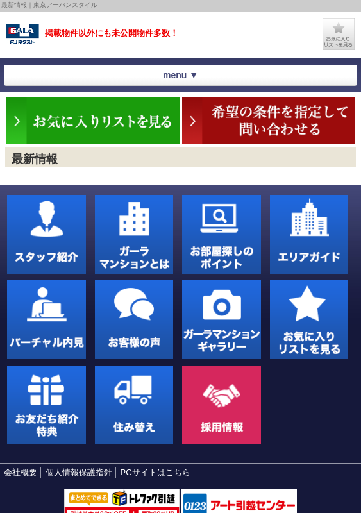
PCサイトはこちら (155, 472)
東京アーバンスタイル (22, 34)
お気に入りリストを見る (339, 34)
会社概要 (20, 472)
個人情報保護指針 (79, 472)
